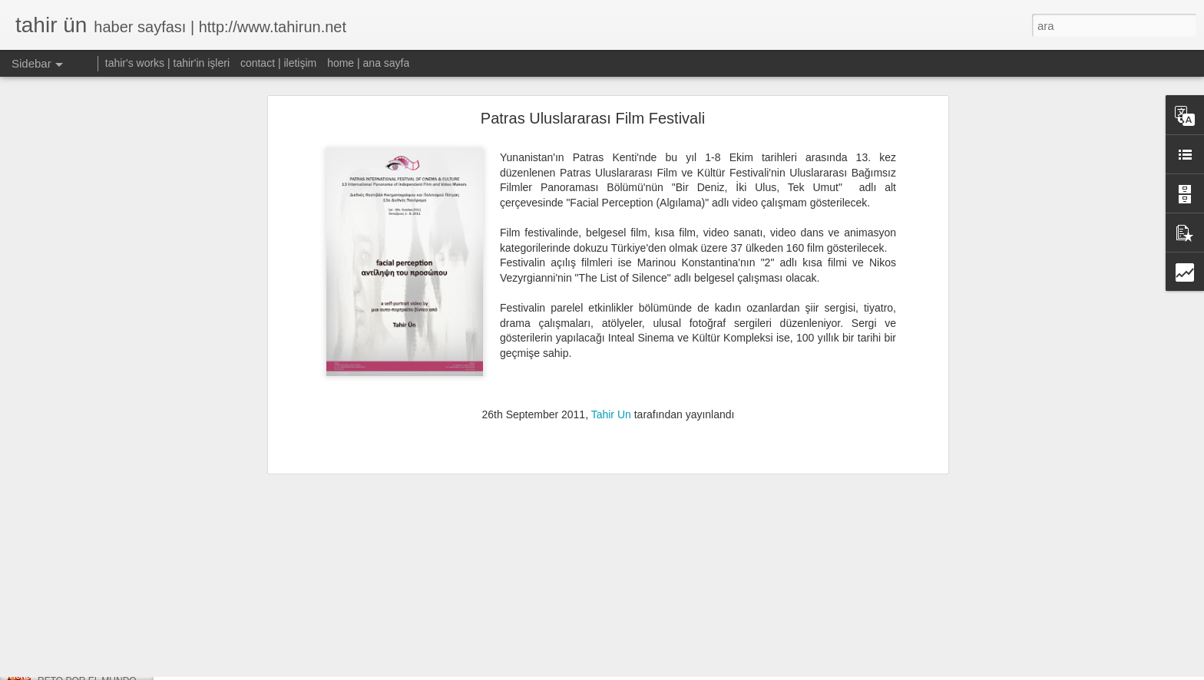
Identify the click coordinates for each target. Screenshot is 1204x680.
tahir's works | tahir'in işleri (167, 63)
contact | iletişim (278, 63)
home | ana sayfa (368, 63)
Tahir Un (611, 353)
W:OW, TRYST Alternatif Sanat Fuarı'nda (121, 646)
